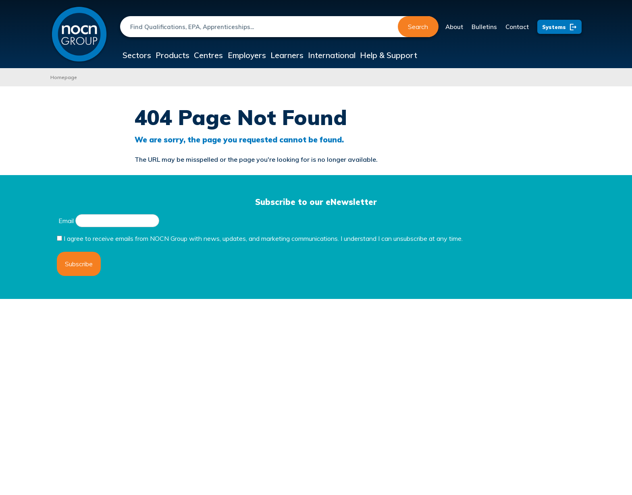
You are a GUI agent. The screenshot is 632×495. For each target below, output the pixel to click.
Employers (277, 56)
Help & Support (442, 56)
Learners (326, 56)
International (378, 56)
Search (418, 27)
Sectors (141, 56)
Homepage (63, 77)
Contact (517, 27)
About (454, 27)
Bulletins (484, 27)
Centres (230, 56)
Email (66, 221)
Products (185, 56)
